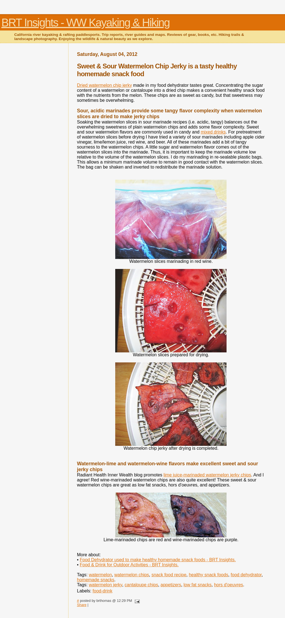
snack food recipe (168, 574)
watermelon (100, 574)
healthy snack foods (208, 574)
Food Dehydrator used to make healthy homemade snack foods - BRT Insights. (158, 559)
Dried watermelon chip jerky (104, 85)
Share (82, 605)
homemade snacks (95, 579)
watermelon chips (131, 574)
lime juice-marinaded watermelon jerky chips (207, 475)
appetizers (171, 584)
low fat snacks (198, 584)
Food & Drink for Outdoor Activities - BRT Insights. (129, 564)
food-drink (102, 591)
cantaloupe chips (141, 584)
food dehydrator (246, 574)
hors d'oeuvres (228, 584)
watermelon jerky (105, 584)
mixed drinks (213, 132)
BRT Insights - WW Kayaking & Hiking (85, 22)
